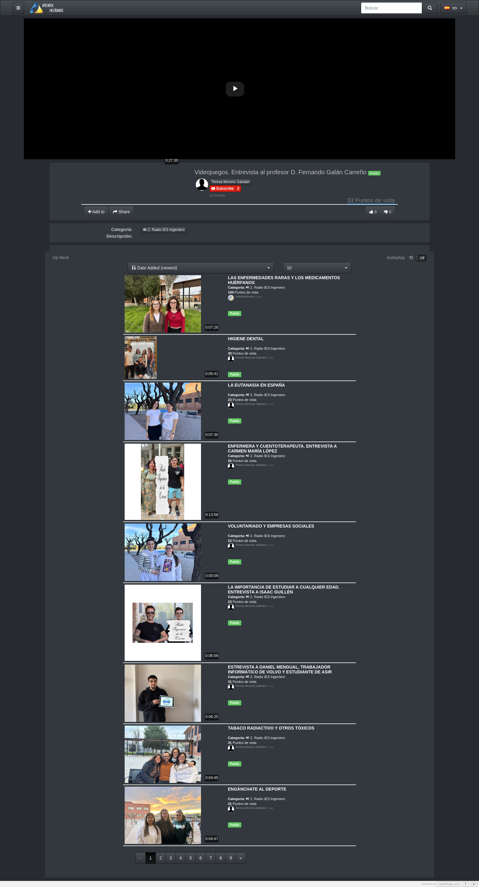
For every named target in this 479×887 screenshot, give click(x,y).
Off (422, 258)
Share (121, 211)
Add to (96, 211)
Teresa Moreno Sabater (230, 181)
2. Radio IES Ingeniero (164, 229)
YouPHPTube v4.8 (448, 883)
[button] (201, 267)
